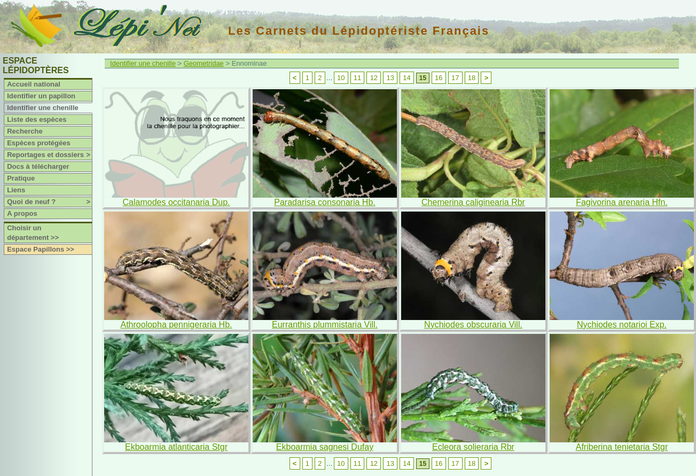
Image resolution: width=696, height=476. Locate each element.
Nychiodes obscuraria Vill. (473, 324)
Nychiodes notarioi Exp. (622, 324)
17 (455, 78)
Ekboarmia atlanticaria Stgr (176, 446)
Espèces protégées (39, 143)
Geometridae (204, 63)
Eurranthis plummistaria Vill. (325, 324)
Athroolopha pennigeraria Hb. (176, 324)
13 (390, 78)
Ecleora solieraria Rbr (473, 446)
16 (438, 78)
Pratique (21, 178)
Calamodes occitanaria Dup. (176, 202)
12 (374, 78)
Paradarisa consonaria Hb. (324, 202)
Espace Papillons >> (40, 249)
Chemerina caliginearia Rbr (473, 202)
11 (357, 78)
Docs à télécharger (38, 166)
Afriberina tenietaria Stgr (622, 446)
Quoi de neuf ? (49, 202)
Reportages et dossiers (49, 155)
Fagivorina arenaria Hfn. (622, 202)
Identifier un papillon (41, 96)
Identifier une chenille (43, 108)
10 (341, 78)
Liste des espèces (36, 119)
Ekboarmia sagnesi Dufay (324, 446)
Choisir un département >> (33, 232)
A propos (22, 213)
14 (406, 78)
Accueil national (33, 84)
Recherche (24, 131)
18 (471, 78)
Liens (16, 190)
